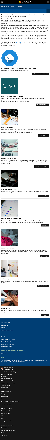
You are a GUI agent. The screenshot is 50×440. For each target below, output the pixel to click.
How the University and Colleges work (10, 410)
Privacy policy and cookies (7, 380)
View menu (2, 2)
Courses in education (6, 404)
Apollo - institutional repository (8, 339)
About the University (6, 408)
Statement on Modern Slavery (8, 383)
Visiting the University (6, 421)
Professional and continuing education (10, 399)
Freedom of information (6, 378)
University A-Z (4, 387)
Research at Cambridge (7, 425)
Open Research (19, 42)
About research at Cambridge (8, 430)
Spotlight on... (4, 435)
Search (48, 2)
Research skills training (6, 346)
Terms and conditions (6, 385)
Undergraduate (4, 394)
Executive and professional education (10, 401)
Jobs (2, 415)
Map (2, 418)
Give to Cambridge (5, 413)
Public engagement (5, 432)
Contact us (3, 327)
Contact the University (6, 374)
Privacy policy (4, 325)
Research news (5, 427)
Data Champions (5, 336)
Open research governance (7, 344)
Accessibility (4, 376)
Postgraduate (4, 396)
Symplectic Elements (6, 341)
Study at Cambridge (6, 391)
